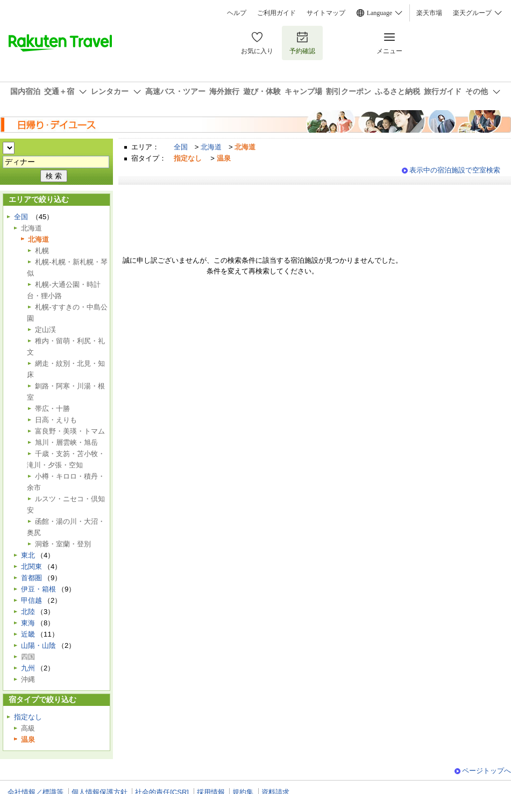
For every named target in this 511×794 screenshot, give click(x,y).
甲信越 (31, 600)
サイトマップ (326, 13)
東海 (28, 623)
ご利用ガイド (276, 13)
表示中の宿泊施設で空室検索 (454, 170)
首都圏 (31, 578)
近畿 (28, 634)
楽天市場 (429, 13)
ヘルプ (236, 13)
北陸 (28, 612)
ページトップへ (486, 771)
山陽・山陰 (38, 645)
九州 (28, 668)
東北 (28, 555)
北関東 (31, 566)
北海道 (211, 147)
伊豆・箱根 (38, 589)
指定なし (28, 717)
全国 (181, 147)
